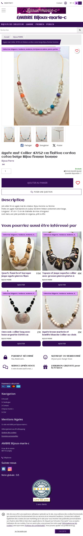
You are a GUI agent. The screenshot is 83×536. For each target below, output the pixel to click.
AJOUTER (21, 285)
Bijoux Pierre (8, 160)
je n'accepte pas (21, 531)
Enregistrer (42, 145)
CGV (4, 412)
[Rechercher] (80, 30)
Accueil (6, 37)
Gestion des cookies (9, 432)
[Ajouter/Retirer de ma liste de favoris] (77, 182)
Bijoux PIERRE (18, 37)
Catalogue (6, 402)
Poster (57, 145)
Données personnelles (10, 436)
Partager (26, 145)
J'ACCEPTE (62, 531)
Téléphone (6, 458)
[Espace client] (65, 3)
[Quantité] (6, 171)
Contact (59, 3)
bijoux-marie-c (7, 409)
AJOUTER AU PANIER (37, 182)
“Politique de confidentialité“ (35, 525)
